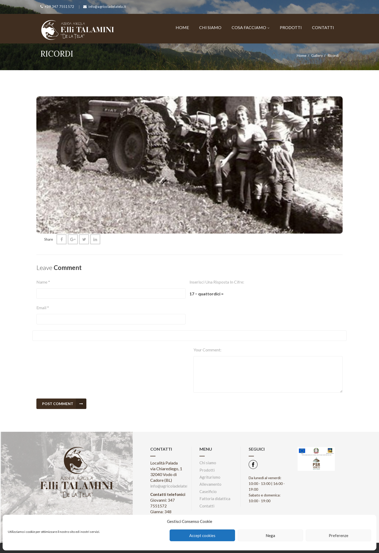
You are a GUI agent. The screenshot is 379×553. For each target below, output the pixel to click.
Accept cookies (202, 535)
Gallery (317, 55)
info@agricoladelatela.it (171, 485)
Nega (270, 535)
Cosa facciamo (251, 27)
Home (182, 27)
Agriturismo (209, 477)
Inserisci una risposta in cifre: (217, 281)
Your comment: (207, 349)
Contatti (323, 27)
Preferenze (338, 535)
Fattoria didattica (214, 498)
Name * (43, 281)
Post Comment (64, 404)
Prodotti (291, 27)
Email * (42, 307)
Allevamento (210, 484)
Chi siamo (210, 27)
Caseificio (208, 491)
